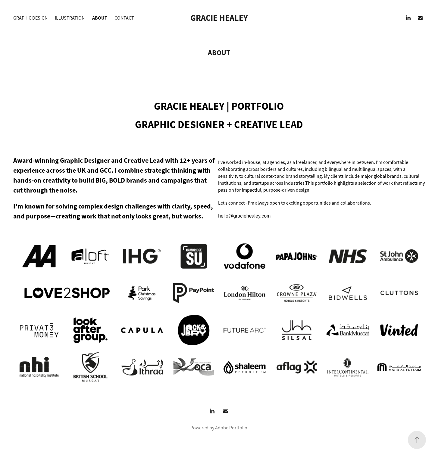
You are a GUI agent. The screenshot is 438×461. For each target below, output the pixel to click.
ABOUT (99, 18)
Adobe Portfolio (231, 428)
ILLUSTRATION (70, 18)
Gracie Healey (219, 18)
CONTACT (124, 18)
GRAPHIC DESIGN (30, 18)
